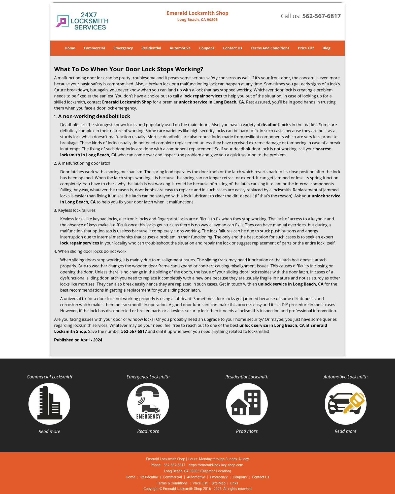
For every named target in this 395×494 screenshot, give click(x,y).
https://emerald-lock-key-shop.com (216, 465)
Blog (326, 48)
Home (70, 48)
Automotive (180, 48)
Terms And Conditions (270, 48)
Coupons (206, 48)
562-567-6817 (321, 16)
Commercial (94, 48)
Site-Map (218, 483)
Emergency (123, 48)
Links (234, 483)
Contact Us (232, 48)
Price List (306, 48)
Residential (151, 48)
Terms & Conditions (172, 483)
